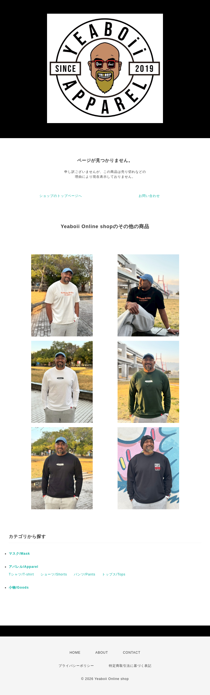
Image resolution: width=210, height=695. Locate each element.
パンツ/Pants (84, 574)
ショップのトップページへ (60, 196)
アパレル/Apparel (23, 567)
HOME (74, 653)
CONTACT (131, 653)
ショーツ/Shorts (53, 574)
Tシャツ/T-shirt (21, 574)
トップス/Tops (114, 574)
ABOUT (101, 653)
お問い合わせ (149, 196)
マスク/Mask (19, 554)
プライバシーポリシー (76, 666)
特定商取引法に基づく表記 (130, 666)
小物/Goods (19, 587)
